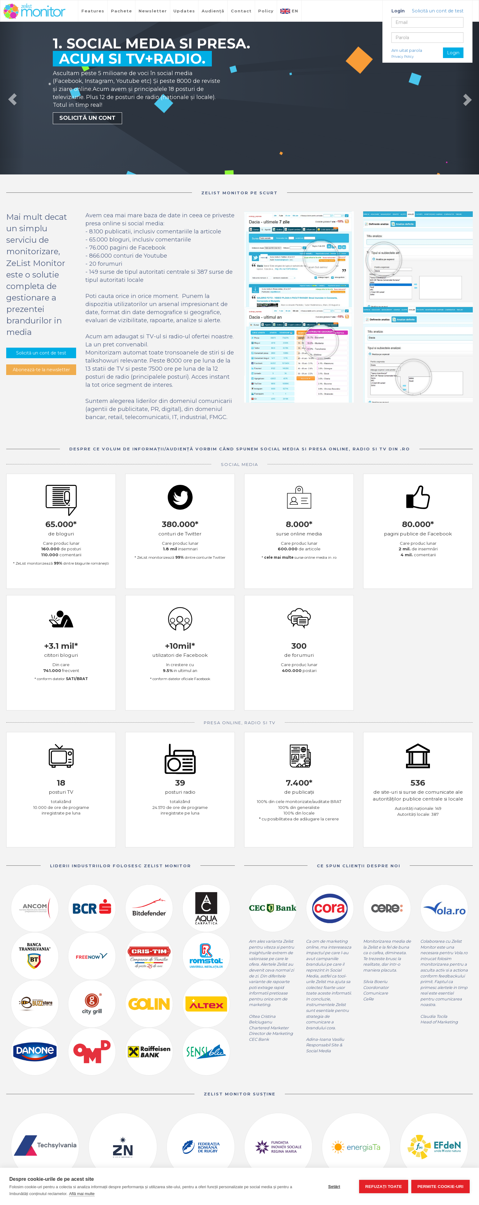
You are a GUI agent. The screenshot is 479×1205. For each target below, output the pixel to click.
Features (92, 10)
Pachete (121, 10)
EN (289, 11)
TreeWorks (34, 11)
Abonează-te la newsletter (41, 369)
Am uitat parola (406, 50)
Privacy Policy (402, 57)
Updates (184, 10)
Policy (266, 10)
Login (453, 53)
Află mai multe (81, 1193)
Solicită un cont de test (437, 11)
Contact (241, 10)
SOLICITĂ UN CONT (87, 118)
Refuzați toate (383, 1186)
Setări (334, 1186)
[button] (12, 98)
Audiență (213, 10)
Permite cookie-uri (440, 1186)
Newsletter (153, 10)
